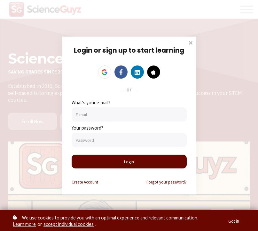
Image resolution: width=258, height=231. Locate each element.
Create (85, 182)
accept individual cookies (68, 224)
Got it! (233, 221)
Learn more (24, 224)
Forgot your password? (166, 182)
